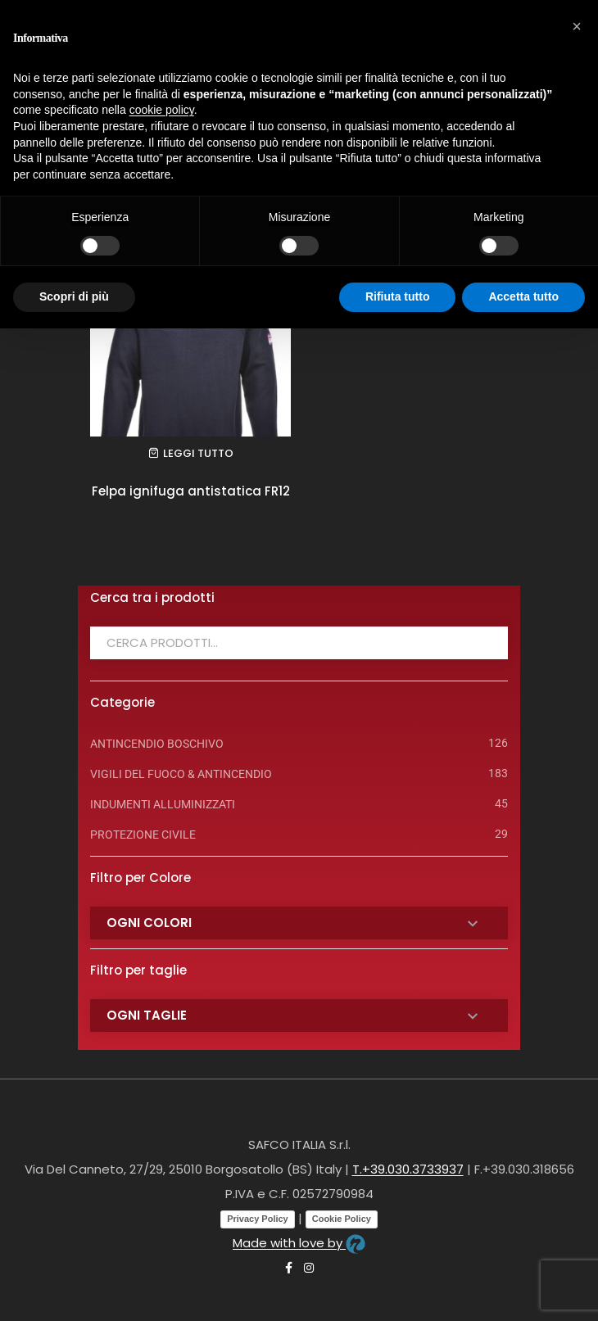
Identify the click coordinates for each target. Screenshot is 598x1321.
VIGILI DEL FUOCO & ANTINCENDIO (181, 773)
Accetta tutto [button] (523, 296)
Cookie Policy (341, 1219)
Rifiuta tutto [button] (397, 296)
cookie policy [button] (161, 109)
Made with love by (299, 1242)
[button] (577, 26)
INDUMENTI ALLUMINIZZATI (162, 804)
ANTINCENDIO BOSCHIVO (157, 743)
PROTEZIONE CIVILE (143, 834)
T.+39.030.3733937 (408, 1169)
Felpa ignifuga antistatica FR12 (191, 491)
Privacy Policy (257, 1219)
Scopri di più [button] (74, 296)
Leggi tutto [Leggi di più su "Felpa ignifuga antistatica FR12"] (198, 453)
